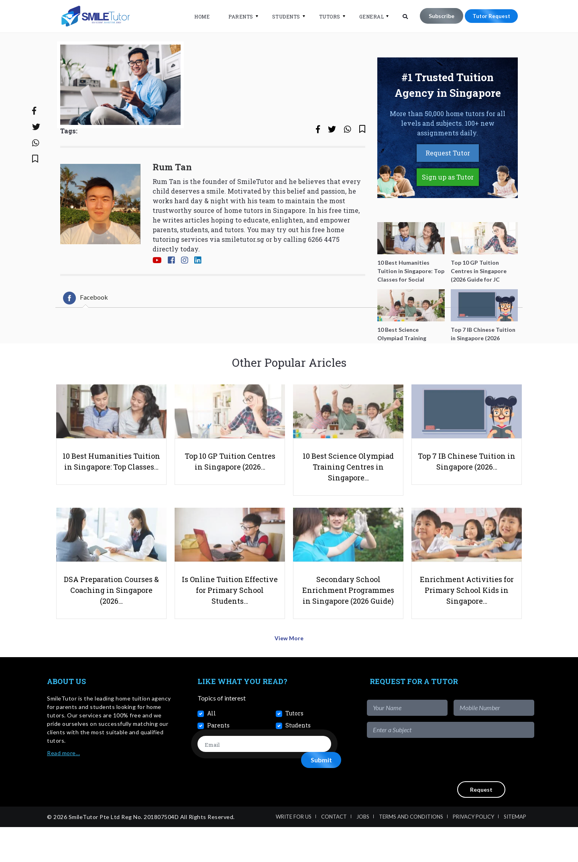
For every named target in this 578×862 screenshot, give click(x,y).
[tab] (85, 324)
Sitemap (515, 851)
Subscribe (437, 15)
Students (282, 16)
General (367, 16)
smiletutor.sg (243, 265)
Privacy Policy (473, 851)
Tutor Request (489, 15)
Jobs (362, 851)
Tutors (325, 16)
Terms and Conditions (411, 851)
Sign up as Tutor (448, 203)
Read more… (63, 787)
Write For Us (293, 851)
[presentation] (473, 794)
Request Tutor (447, 179)
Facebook (85, 324)
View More (289, 675)
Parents (236, 16)
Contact (334, 851)
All (211, 748)
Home (198, 16)
